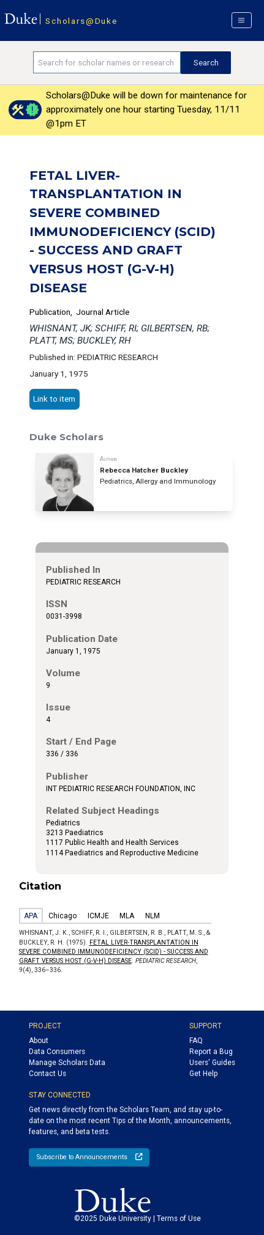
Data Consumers (57, 1051)
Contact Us (47, 1073)
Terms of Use (179, 1218)
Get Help (203, 1073)
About (38, 1040)
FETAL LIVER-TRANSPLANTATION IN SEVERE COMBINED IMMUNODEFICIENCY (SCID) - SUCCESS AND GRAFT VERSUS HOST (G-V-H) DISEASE (113, 952)
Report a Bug (211, 1051)
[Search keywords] (107, 62)
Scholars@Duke (81, 21)
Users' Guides (212, 1062)
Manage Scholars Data (67, 1062)
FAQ (196, 1040)
